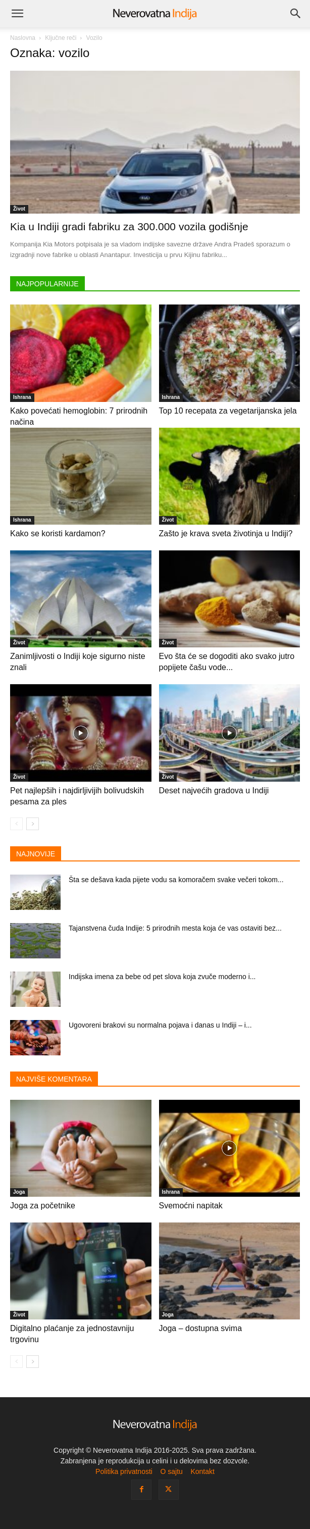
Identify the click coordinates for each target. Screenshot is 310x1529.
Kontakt (202, 1471)
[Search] (296, 13)
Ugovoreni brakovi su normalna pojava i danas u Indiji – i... (160, 1025)
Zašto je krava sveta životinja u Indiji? (226, 533)
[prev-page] (16, 824)
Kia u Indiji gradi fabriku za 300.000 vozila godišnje (129, 226)
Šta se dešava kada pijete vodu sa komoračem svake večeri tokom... (176, 880)
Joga (19, 1192)
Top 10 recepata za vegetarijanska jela (228, 410)
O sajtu (171, 1471)
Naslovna (22, 37)
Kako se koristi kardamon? (58, 533)
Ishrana (22, 397)
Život (19, 209)
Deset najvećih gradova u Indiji (214, 790)
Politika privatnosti (123, 1471)
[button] (17, 13)
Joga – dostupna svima (200, 1328)
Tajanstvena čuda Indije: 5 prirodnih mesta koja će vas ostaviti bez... (175, 928)
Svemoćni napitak (191, 1205)
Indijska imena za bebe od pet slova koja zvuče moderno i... (162, 977)
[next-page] (32, 824)
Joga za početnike (42, 1205)
